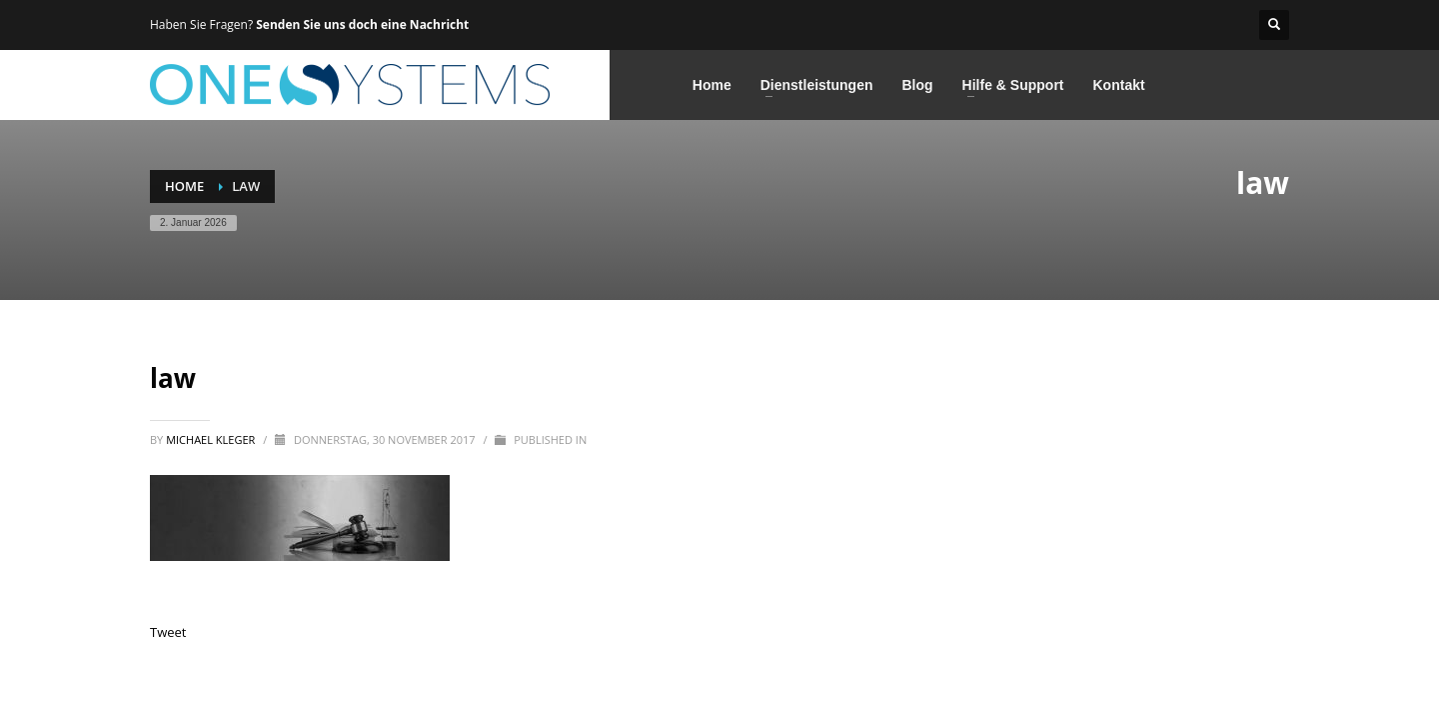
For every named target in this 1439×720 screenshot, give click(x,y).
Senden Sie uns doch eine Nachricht (362, 24)
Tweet (168, 632)
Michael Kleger (212, 439)
